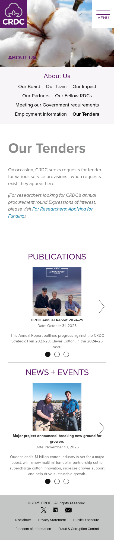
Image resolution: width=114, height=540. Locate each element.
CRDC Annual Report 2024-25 (57, 320)
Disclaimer (23, 519)
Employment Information (41, 114)
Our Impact (84, 86)
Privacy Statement (52, 519)
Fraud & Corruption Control (78, 528)
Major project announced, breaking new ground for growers (57, 438)
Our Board (29, 86)
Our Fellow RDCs (73, 95)
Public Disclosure (86, 519)
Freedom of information (33, 528)
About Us (57, 76)
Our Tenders (85, 114)
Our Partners (35, 95)
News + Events (57, 372)
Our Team (56, 86)
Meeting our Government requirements (57, 104)
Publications (57, 256)
